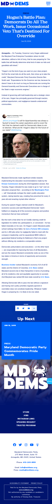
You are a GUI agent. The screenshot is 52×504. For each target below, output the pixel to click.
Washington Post (42, 190)
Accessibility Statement (19, 483)
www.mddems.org (26, 490)
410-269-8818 (29, 462)
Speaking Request (26, 422)
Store (26, 412)
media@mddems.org (28, 470)
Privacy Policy (36, 483)
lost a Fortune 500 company (37, 229)
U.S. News (33, 268)
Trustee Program (26, 425)
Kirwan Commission (10, 184)
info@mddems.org (28, 467)
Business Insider (8, 265)
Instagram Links (26, 418)
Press (26, 13)
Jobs (26, 415)
